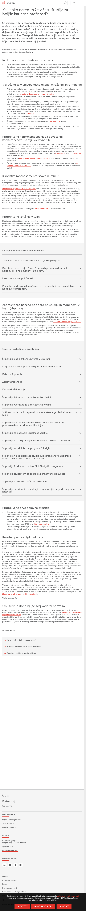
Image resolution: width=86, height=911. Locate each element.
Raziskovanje (9, 801)
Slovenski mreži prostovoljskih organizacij (19, 594)
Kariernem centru (41, 524)
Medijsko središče (9, 827)
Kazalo (4, 884)
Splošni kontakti (8, 846)
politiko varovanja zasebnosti (68, 896)
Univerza (7, 806)
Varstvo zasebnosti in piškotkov (14, 892)
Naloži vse (64, 906)
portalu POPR (75, 153)
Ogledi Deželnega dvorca (11, 820)
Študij (5, 796)
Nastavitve (22, 906)
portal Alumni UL (41, 209)
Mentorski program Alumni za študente (19, 189)
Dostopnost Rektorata (10, 850)
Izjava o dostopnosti (9, 888)
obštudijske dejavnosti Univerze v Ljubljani (36, 94)
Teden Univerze (8, 823)
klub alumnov (54, 121)
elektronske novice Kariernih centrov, (34, 158)
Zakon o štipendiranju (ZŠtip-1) (66, 322)
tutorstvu (30, 114)
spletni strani (60, 153)
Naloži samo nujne (43, 906)
